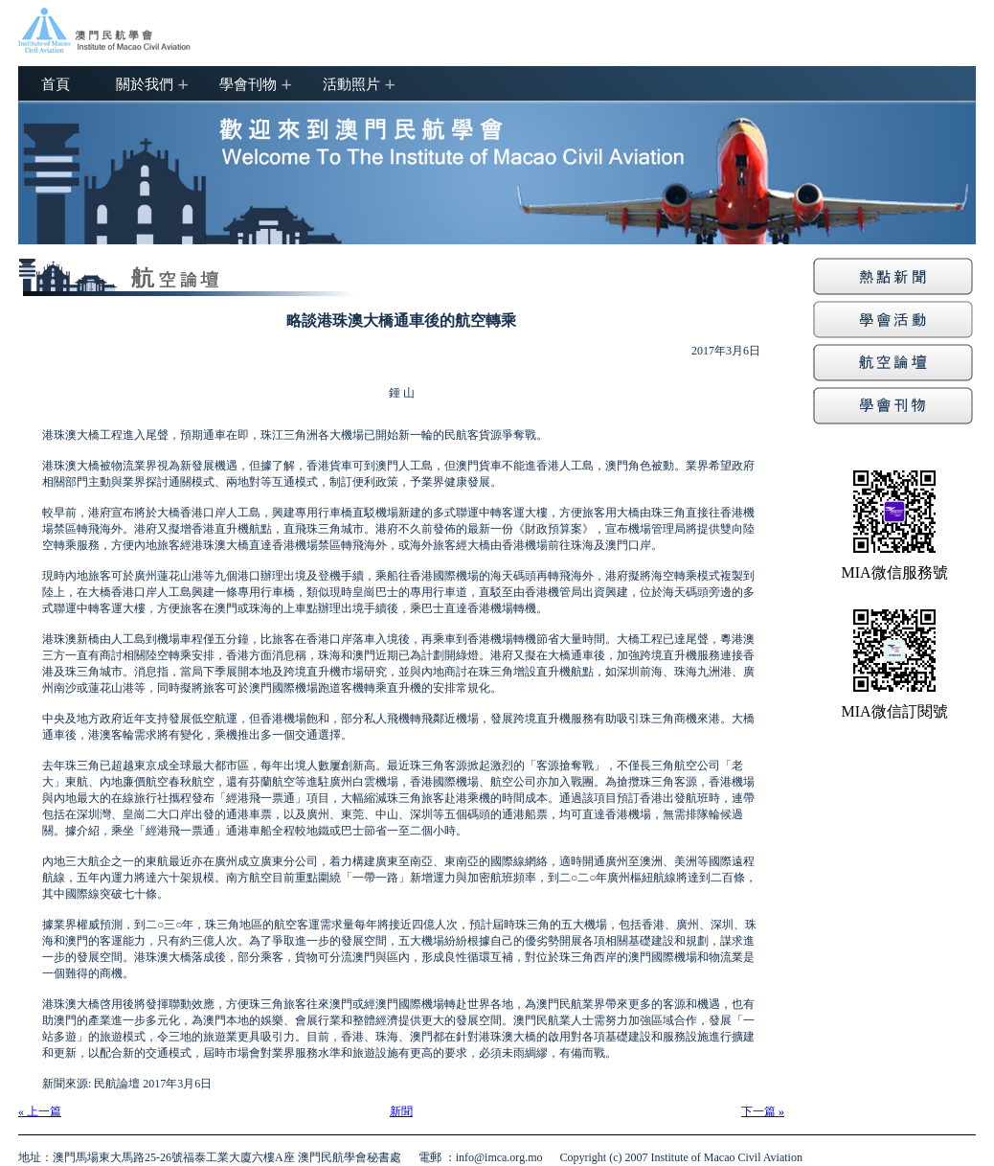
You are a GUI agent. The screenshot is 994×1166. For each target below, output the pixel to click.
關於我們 (144, 83)
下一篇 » (762, 1111)
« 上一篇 (39, 1111)
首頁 (55, 83)
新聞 (401, 1111)
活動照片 (351, 83)
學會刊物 (248, 83)
